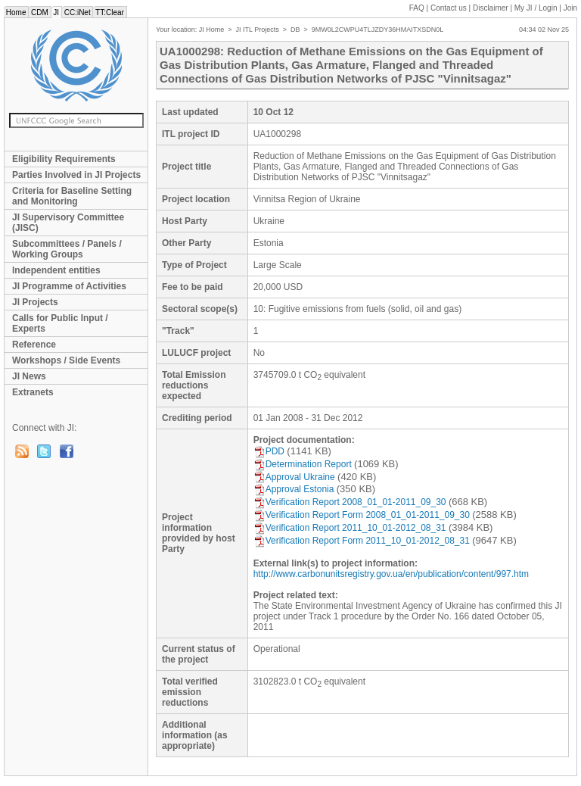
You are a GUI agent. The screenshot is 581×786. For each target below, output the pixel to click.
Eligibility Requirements (64, 159)
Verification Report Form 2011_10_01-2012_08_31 (361, 540)
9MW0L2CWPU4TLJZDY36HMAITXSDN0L (378, 29)
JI (56, 12)
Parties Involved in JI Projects (76, 175)
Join (570, 8)
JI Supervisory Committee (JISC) (68, 222)
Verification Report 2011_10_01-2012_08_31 (349, 527)
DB (295, 29)
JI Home (212, 29)
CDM (39, 12)
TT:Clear (109, 12)
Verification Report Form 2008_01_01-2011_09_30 (361, 515)
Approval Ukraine (294, 477)
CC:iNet (77, 12)
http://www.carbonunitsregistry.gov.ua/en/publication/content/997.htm (391, 574)
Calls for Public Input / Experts (60, 323)
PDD (268, 451)
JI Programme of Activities (69, 286)
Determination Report (302, 464)
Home (16, 12)
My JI (536, 8)
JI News (29, 376)
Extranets (33, 392)
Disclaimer (490, 8)
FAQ (416, 8)
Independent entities (56, 270)
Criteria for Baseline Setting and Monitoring (72, 196)
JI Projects (35, 302)
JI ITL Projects (257, 29)
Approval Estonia (293, 489)
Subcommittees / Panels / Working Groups (67, 249)
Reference (34, 344)
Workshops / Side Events (66, 360)
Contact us (448, 8)
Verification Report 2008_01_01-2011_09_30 (349, 502)
